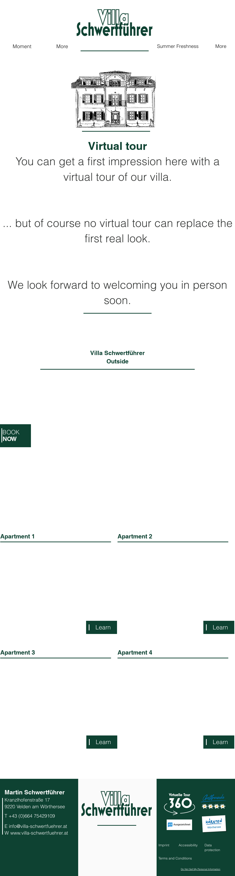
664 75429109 (40, 816)
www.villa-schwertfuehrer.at (39, 833)
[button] (175, 858)
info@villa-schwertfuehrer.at (38, 826)
